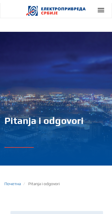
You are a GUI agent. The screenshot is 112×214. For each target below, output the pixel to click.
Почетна (12, 183)
